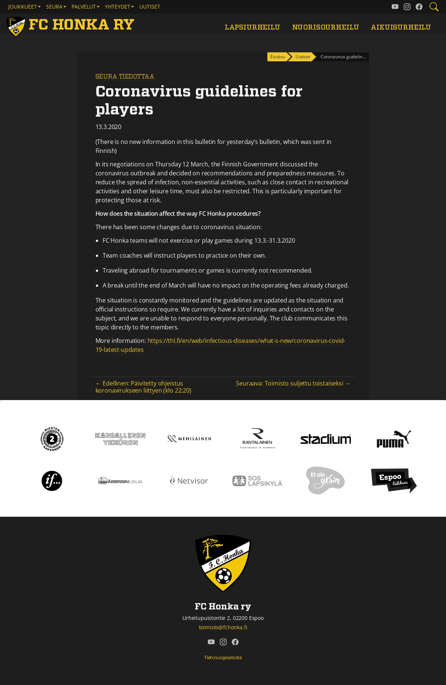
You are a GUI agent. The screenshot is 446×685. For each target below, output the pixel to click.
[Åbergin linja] (120, 480)
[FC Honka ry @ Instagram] (407, 7)
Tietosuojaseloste (223, 657)
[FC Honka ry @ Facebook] (419, 7)
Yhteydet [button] (117, 6)
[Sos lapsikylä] (257, 480)
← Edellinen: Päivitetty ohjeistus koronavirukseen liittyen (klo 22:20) (143, 386)
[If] (52, 480)
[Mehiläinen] (189, 438)
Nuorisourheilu (325, 27)
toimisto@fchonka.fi (223, 627)
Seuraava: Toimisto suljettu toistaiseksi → (293, 383)
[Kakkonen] (52, 438)
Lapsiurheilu (252, 27)
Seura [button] (54, 6)
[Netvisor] (189, 480)
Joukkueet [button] (22, 6)
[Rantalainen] (257, 438)
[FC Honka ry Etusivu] (71, 25)
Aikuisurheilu (401, 27)
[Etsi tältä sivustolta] (434, 7)
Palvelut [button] (84, 6)
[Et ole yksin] (325, 480)
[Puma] (394, 438)
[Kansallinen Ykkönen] (120, 438)
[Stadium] (325, 438)
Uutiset (149, 6)
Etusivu (277, 56)
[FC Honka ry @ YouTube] (395, 7)
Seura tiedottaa (125, 77)
